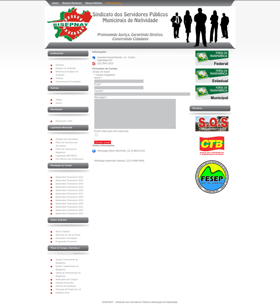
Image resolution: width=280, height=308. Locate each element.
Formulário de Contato (104, 68)
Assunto (99, 91)
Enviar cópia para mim (105, 137)
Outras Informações (103, 151)
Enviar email (102, 148)
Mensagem (100, 97)
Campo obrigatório (104, 75)
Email (98, 84)
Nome (98, 77)
